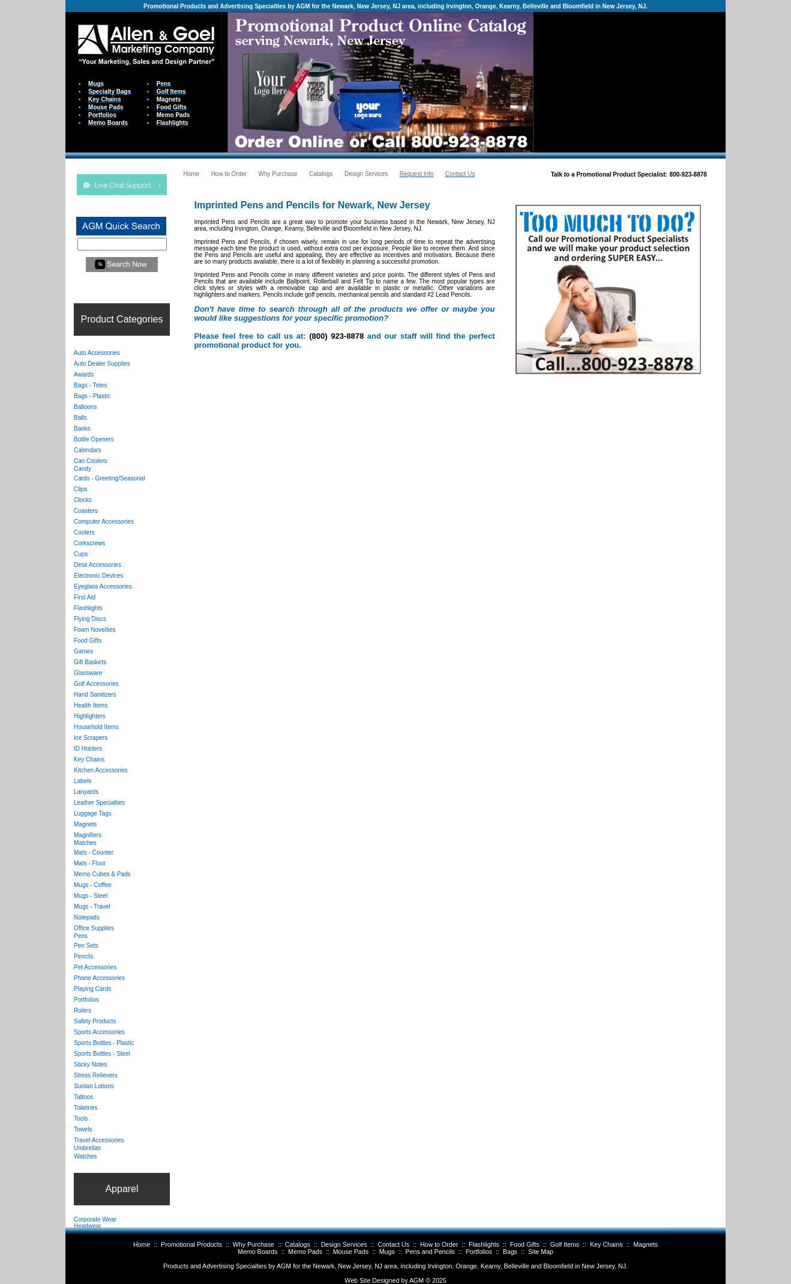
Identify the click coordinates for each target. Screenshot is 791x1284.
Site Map (540, 1251)
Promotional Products (191, 1244)
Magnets (645, 1244)
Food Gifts (525, 1244)
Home (141, 1244)
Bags (510, 1251)
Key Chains (606, 1244)
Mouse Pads (350, 1251)
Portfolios (479, 1251)
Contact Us (393, 1244)
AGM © (419, 1280)
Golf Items (565, 1244)
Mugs (387, 1251)
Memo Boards (257, 1251)
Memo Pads (305, 1251)
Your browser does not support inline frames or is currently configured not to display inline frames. (630, 81)
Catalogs (297, 1244)
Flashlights (484, 1244)
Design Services (344, 1244)
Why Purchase (253, 1244)
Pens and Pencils (430, 1251)
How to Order (439, 1244)
